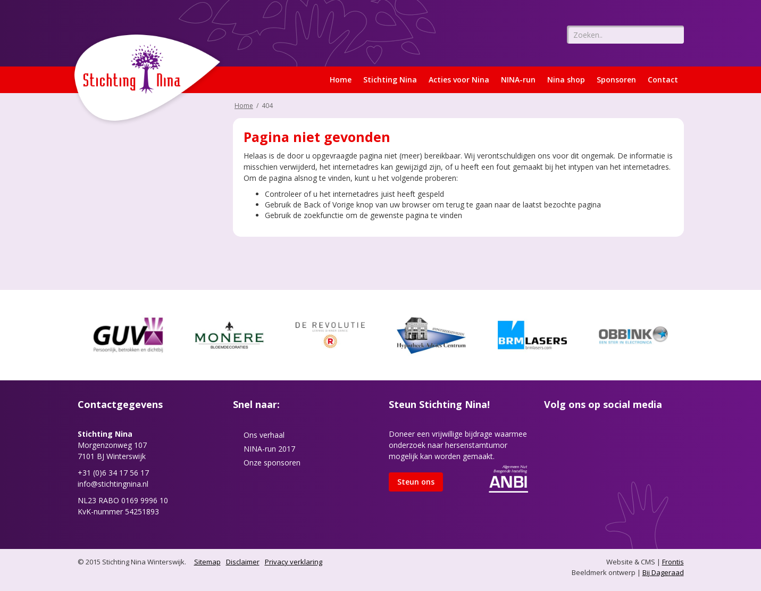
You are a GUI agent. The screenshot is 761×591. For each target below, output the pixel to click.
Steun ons (415, 482)
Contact (663, 79)
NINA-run (518, 79)
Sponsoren (616, 79)
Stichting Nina (390, 79)
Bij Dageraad (663, 572)
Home (341, 79)
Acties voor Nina (459, 79)
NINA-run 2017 (269, 449)
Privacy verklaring (293, 562)
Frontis (673, 562)
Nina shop (566, 79)
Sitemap (207, 562)
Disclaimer (243, 562)
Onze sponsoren (272, 462)
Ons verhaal (264, 435)
